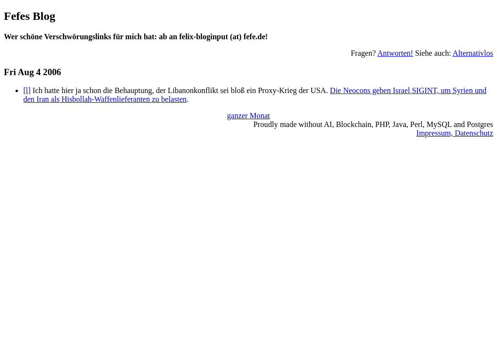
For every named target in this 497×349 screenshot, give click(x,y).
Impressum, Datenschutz (454, 133)
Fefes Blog (29, 16)
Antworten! (395, 53)
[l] (27, 90)
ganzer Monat (248, 115)
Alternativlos (472, 53)
